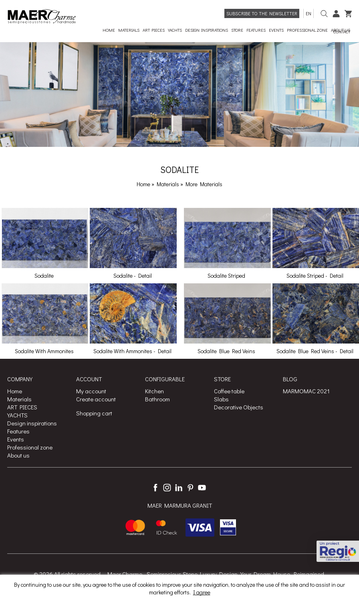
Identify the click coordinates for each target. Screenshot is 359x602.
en (308, 13)
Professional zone (29, 447)
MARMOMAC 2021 (306, 391)
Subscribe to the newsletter (261, 13)
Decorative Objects (238, 407)
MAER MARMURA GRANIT (179, 505)
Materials (168, 184)
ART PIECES (22, 407)
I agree (201, 592)
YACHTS (17, 415)
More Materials (204, 184)
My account (91, 391)
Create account (96, 399)
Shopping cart (94, 413)
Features (18, 431)
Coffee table (229, 391)
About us (18, 455)
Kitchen (154, 391)
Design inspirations (32, 423)
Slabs (221, 399)
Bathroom (157, 399)
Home (143, 184)
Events (15, 439)
